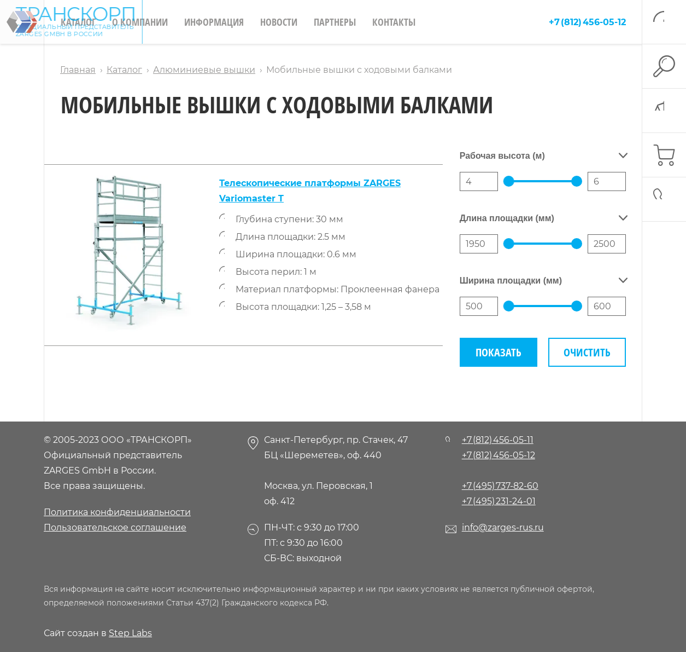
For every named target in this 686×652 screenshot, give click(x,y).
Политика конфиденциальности (117, 512)
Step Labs (130, 633)
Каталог (78, 21)
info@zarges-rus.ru (503, 527)
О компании (140, 21)
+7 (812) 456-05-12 (587, 22)
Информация (214, 21)
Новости (278, 21)
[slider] (508, 181)
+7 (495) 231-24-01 (499, 501)
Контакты (393, 21)
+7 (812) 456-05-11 (497, 440)
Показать (498, 352)
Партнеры (335, 21)
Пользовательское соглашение (115, 527)
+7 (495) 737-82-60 (500, 486)
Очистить (587, 352)
